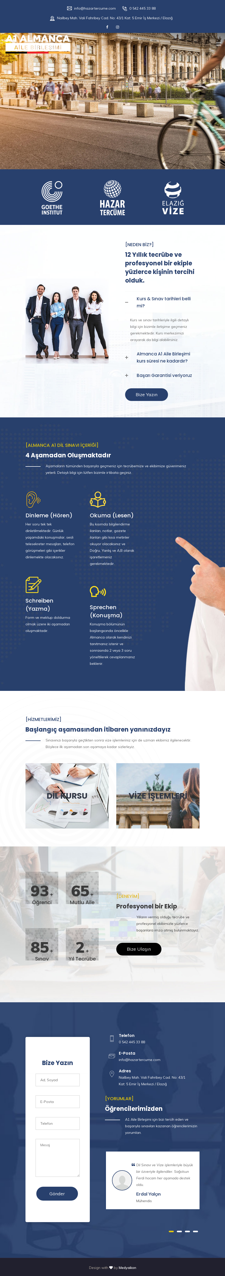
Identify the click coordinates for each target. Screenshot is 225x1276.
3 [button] (187, 1231)
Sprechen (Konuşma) (106, 611)
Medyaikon (127, 1267)
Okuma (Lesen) (112, 515)
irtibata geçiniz (118, 472)
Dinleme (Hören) (48, 515)
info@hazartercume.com (95, 8)
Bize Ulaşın (139, 949)
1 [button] (171, 1231)
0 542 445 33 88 (142, 8)
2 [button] (179, 1231)
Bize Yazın (146, 394)
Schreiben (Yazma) (39, 605)
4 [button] (195, 1231)
